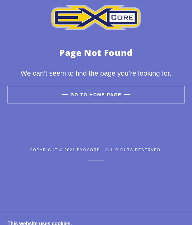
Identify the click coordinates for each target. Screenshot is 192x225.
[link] (96, 17)
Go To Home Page (96, 94)
